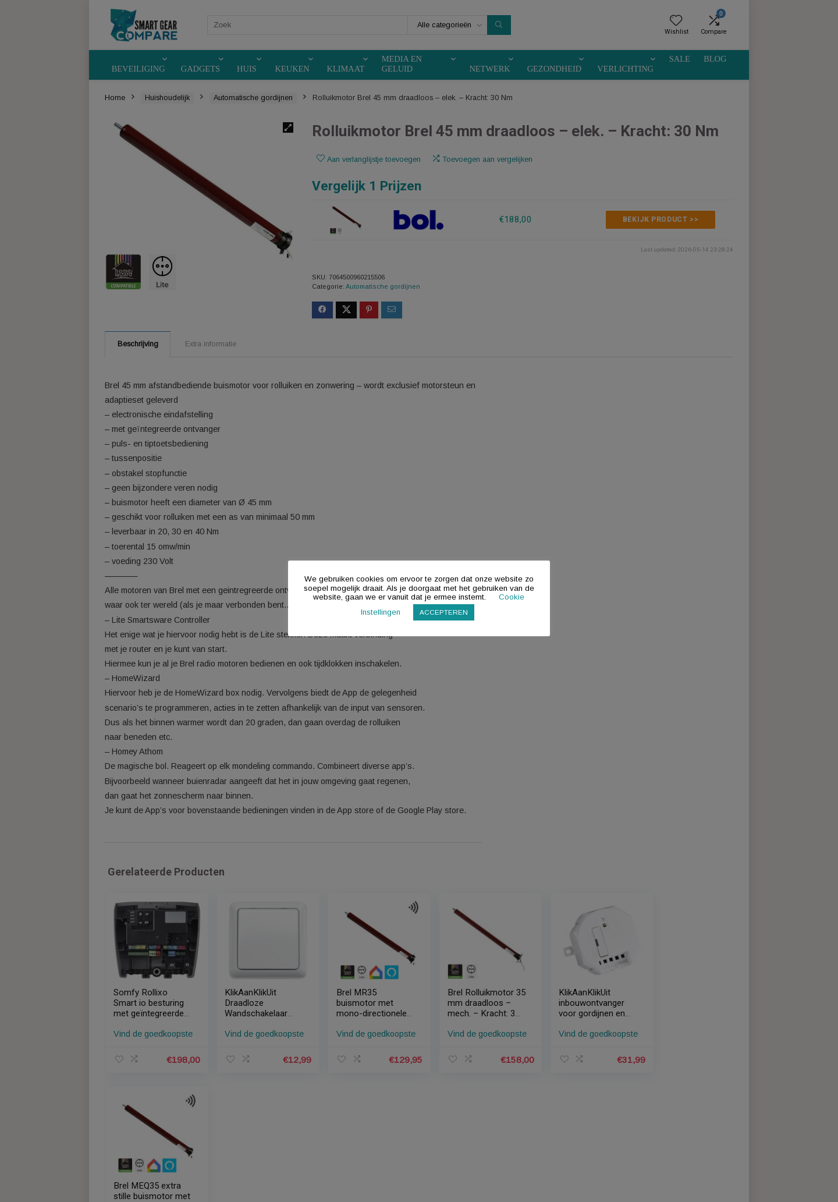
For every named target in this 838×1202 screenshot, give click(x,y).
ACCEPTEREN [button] (444, 612)
